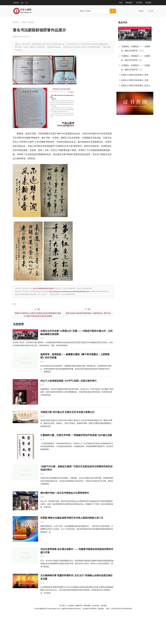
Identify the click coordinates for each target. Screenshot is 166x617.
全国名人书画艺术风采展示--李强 (134, 75)
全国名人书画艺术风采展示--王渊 (134, 80)
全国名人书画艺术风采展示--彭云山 (135, 85)
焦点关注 (122, 22)
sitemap (16, 2)
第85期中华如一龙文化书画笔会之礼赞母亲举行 (64, 493)
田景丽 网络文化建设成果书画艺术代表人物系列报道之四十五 (71, 518)
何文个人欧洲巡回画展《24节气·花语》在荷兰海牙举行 (68, 381)
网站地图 (129, 2)
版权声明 (79, 605)
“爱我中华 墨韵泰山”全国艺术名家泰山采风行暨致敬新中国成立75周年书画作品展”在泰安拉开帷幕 (38, 314)
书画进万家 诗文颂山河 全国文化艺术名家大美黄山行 (67, 412)
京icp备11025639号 (90, 608)
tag (22, 2)
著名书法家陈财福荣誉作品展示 (43, 288)
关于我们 (62, 605)
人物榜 (23, 22)
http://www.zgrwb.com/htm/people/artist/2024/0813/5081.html (69, 291)
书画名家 (31, 22)
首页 (120, 2)
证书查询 (139, 2)
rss (27, 2)
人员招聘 (70, 605)
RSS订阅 (95, 605)
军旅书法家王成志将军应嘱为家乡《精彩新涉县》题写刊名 (88, 313)
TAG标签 (104, 605)
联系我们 (149, 2)
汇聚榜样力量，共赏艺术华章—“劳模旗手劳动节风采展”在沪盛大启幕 (76, 435)
